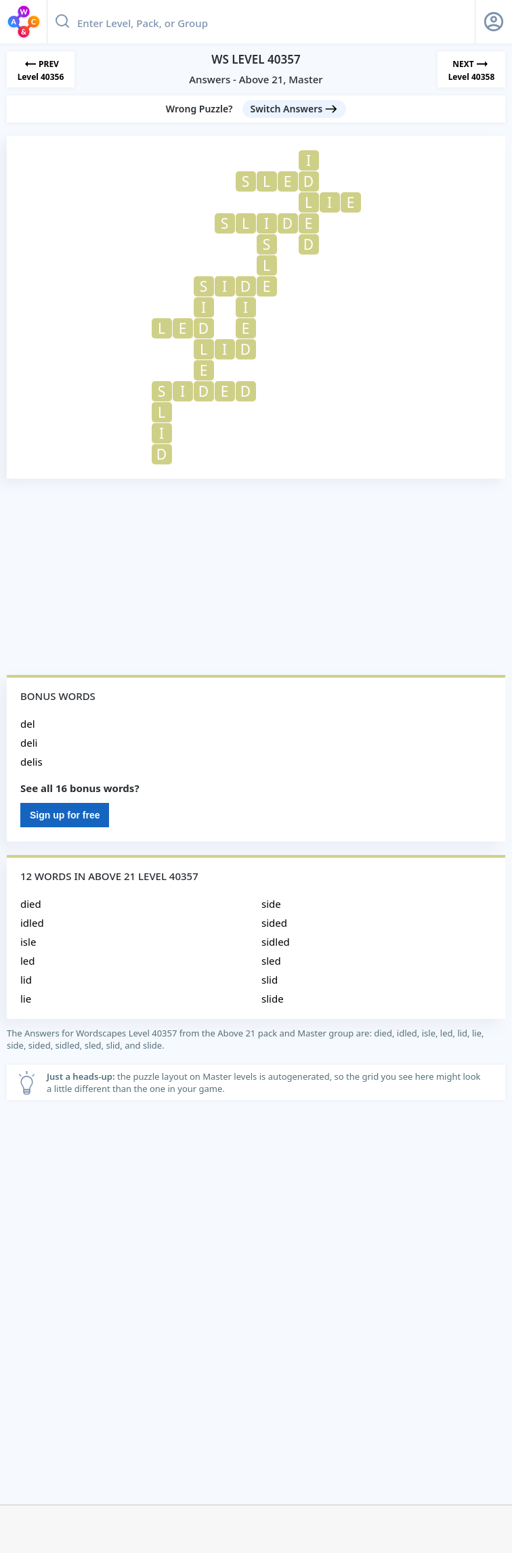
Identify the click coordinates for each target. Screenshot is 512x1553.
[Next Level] (471, 69)
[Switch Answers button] (294, 109)
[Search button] (62, 21)
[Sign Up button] (493, 21)
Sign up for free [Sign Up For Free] (65, 815)
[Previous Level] (40, 69)
